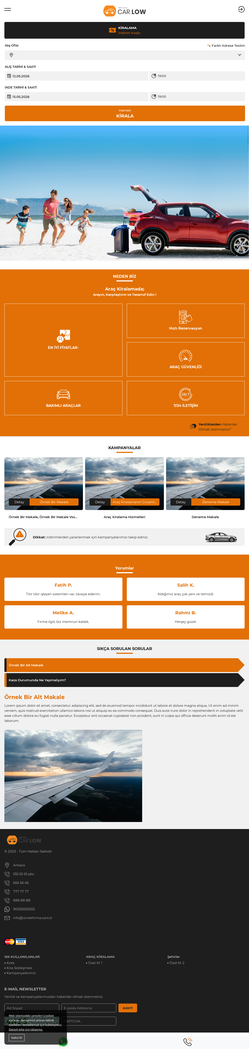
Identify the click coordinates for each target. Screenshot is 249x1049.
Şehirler (173, 957)
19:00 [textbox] (162, 76)
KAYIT (128, 1008)
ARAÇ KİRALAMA (100, 957)
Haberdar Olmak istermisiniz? (218, 426)
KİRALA (125, 113)
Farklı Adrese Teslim (228, 45)
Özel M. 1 (95, 963)
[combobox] (200, 76)
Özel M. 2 (177, 963)
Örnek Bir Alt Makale (26, 665)
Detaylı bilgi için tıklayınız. (26, 1029)
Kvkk (10, 963)
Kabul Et (16, 1038)
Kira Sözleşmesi (19, 968)
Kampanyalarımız (21, 973)
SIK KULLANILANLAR (22, 957)
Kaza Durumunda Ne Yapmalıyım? (37, 680)
